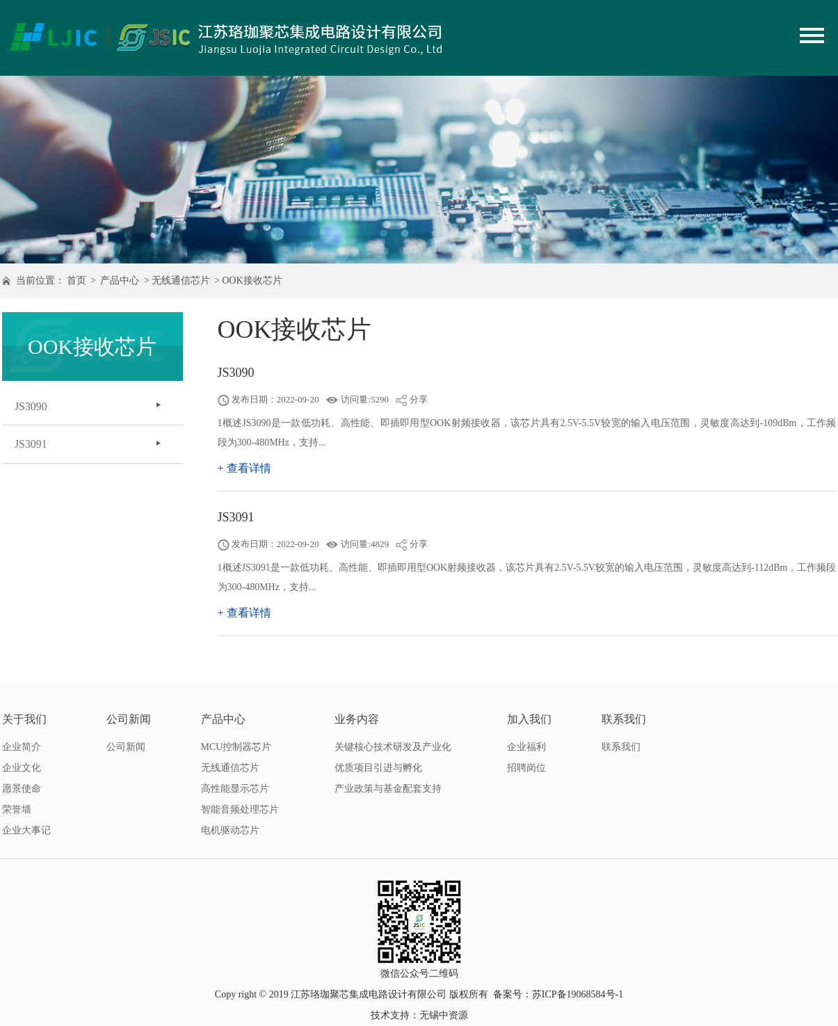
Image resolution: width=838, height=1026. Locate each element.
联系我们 (624, 719)
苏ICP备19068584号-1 (577, 994)
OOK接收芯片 (252, 280)
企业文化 (21, 768)
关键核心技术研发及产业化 (393, 747)
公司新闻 (128, 719)
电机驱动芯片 (230, 830)
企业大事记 (26, 830)
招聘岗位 (526, 768)
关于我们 (24, 719)
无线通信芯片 (181, 280)
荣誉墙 (16, 809)
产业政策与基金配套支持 (388, 788)
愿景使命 (21, 788)
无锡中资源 (443, 1015)
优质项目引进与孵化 (378, 768)
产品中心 (119, 280)
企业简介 (21, 747)
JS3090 (32, 407)
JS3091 (32, 446)
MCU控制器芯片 (236, 747)
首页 (76, 280)
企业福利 (526, 747)
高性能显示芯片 (235, 788)
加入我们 (529, 719)
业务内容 (357, 719)
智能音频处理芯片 (240, 809)
